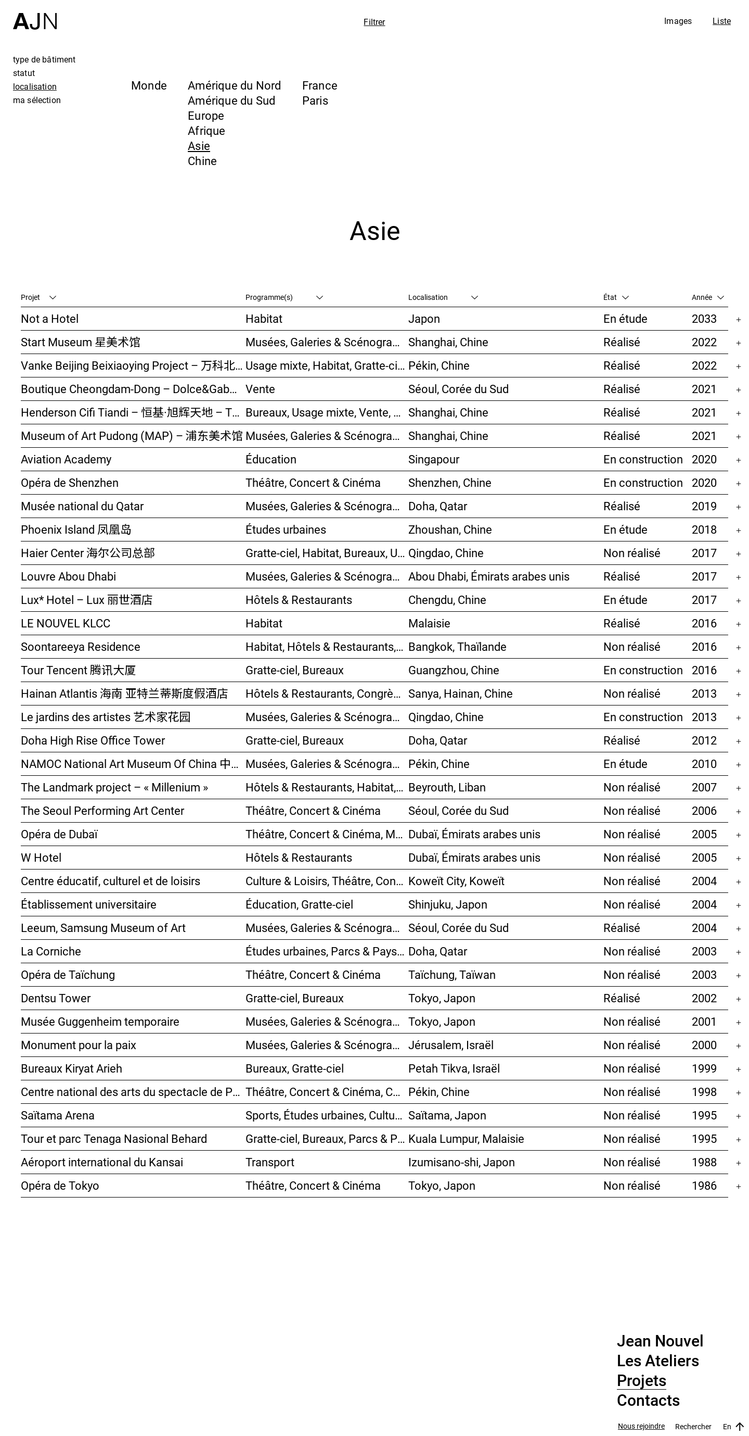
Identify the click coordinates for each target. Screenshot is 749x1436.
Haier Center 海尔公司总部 (88, 552)
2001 (704, 1021)
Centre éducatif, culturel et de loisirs (110, 880)
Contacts (648, 1400)
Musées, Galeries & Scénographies (327, 341)
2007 (704, 787)
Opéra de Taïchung (68, 974)
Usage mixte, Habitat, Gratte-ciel (326, 365)
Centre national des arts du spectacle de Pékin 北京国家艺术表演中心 (133, 1091)
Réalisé (621, 341)
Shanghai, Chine (448, 341)
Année (708, 297)
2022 (704, 341)
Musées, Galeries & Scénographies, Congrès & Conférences (327, 1044)
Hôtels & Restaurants (299, 599)
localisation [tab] (35, 86)
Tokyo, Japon (441, 997)
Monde (149, 85)
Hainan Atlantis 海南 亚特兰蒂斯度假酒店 (124, 693)
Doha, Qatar (437, 505)
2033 (704, 318)
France (320, 85)
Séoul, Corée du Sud (458, 388)
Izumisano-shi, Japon (461, 1161)
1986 (704, 1185)
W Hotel (41, 857)
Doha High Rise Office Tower (93, 740)
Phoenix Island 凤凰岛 (76, 529)
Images (678, 21)
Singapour (433, 459)
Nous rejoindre (641, 1426)
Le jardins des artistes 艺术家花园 (105, 716)
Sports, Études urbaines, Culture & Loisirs (327, 1115)
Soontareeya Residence (80, 646)
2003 (704, 951)
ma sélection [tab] (37, 100)
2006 (704, 810)
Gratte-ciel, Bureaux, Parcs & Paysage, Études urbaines (327, 1138)
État (616, 297)
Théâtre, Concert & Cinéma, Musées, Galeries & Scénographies (327, 833)
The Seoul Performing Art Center (102, 810)
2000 (704, 1044)
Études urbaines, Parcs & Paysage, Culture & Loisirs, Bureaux (327, 951)
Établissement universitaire (89, 904)
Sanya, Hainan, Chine (460, 693)
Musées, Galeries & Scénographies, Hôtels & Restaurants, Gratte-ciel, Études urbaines (327, 716)
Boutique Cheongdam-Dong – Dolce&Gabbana (133, 388)
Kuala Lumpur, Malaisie (466, 1138)
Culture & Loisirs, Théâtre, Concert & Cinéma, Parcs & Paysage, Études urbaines (327, 880)
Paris (315, 100)
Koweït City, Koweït (456, 880)
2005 (704, 833)
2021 (704, 388)
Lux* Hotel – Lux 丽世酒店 (87, 599)
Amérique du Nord (234, 85)
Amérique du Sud (231, 100)
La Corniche (51, 951)
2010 (704, 763)
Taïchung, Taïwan (452, 974)
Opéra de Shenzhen (70, 482)
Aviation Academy (66, 459)
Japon (424, 318)
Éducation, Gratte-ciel (299, 904)
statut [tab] (24, 73)
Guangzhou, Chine (453, 669)
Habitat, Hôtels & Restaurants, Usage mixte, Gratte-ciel (327, 646)
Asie (199, 145)
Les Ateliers (658, 1361)
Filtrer (374, 22)
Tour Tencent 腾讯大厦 (78, 669)
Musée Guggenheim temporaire (100, 1021)
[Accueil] (35, 15)
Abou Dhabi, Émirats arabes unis (489, 576)
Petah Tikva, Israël (454, 1068)
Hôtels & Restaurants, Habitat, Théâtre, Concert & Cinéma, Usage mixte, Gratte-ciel (327, 787)
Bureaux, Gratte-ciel (295, 1068)
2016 (704, 623)
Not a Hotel (50, 318)
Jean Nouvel (660, 1341)
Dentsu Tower (56, 997)
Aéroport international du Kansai (102, 1161)
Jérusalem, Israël (451, 1044)
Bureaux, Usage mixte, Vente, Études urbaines (327, 412)
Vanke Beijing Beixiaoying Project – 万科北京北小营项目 (133, 365)
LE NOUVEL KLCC (65, 623)
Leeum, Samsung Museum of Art (103, 927)
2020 (704, 459)
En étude (625, 318)
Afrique (207, 130)
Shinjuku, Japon (447, 904)
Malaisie (429, 623)
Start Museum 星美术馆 (80, 341)
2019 (704, 505)
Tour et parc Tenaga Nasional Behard (114, 1138)
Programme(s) (284, 297)
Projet (38, 297)
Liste (722, 21)
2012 (704, 740)
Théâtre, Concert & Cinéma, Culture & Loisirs (327, 1091)
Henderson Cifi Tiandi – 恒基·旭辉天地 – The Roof (133, 412)
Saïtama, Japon (447, 1115)
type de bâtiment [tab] (44, 59)
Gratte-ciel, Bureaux (295, 669)
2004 (704, 880)
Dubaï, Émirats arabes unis (474, 833)
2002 (704, 997)
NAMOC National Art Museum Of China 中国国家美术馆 (133, 763)
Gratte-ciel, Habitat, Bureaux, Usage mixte (327, 552)
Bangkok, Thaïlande (457, 646)
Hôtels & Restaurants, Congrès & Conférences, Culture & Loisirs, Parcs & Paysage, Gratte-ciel (327, 693)
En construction (643, 459)
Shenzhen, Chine (450, 482)
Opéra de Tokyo (60, 1185)
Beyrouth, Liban (447, 787)
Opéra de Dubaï (59, 833)
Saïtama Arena (58, 1115)
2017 (704, 552)
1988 (704, 1161)
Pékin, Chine (439, 365)
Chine (202, 160)
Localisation (443, 297)
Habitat (264, 318)
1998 (704, 1091)
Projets (641, 1381)
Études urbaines (286, 529)
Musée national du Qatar (82, 505)
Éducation (271, 459)
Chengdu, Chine (447, 599)
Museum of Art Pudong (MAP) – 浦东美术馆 (132, 435)
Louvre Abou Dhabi (68, 576)
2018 (704, 529)
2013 (704, 693)
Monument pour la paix (78, 1044)
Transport (270, 1161)
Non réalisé (632, 552)
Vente (260, 388)
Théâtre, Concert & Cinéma (313, 482)
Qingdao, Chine (446, 552)
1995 (704, 1115)
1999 (704, 1068)
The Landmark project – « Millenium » (114, 787)
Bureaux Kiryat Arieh (71, 1068)
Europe (206, 115)
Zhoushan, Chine (450, 529)
